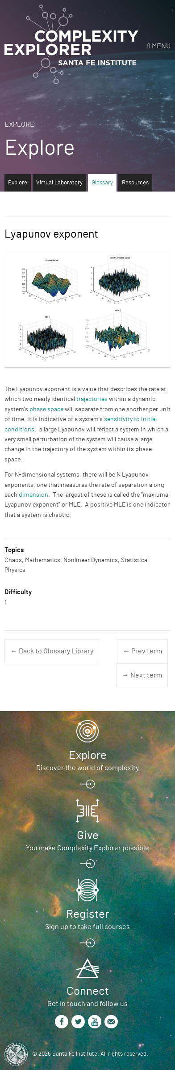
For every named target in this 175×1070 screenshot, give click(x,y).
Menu (161, 46)
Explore (19, 124)
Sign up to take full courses (87, 926)
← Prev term (142, 651)
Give (88, 835)
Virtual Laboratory (59, 183)
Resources (135, 183)
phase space (46, 409)
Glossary (102, 183)
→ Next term (142, 675)
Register (87, 914)
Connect (88, 991)
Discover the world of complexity (87, 768)
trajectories (92, 399)
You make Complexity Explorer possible (87, 848)
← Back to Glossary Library (51, 651)
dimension (33, 495)
